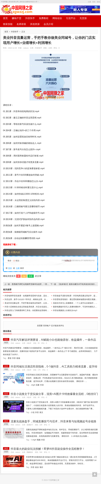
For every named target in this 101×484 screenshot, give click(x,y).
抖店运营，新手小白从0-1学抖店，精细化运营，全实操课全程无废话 (33, 299)
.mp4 (33, 385)
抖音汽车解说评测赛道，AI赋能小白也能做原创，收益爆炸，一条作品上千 (53, 341)
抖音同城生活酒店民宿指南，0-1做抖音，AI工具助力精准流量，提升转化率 (54, 368)
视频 (39, 439)
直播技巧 (30, 425)
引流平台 (70, 18)
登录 (93, 2)
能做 (18, 358)
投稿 (98, 2)
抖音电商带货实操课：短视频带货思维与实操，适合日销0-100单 (31, 295)
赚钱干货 (16, 18)
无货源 (83, 18)
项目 (41, 467)
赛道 (9, 358)
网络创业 (57, 18)
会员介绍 (48, 24)
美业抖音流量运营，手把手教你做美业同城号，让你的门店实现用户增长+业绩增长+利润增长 (42, 303)
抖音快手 (30, 18)
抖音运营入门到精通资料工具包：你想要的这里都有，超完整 (29, 310)
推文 (41, 412)
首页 (5, 18)
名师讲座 (21, 24)
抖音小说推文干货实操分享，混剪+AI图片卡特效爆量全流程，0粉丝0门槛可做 (54, 395)
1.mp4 (33, 439)
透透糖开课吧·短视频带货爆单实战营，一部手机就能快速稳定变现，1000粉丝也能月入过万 (49, 284)
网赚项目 (30, 452)
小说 (32, 412)
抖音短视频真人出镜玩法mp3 (65, 310)
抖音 (30, 276)
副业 (37, 467)
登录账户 (47, 325)
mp (24, 276)
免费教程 (43, 18)
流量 (37, 385)
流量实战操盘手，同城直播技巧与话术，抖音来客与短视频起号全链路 (53, 421)
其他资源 (35, 24)
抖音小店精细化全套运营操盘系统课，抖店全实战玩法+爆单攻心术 (32, 306)
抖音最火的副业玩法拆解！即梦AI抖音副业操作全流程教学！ (48, 449)
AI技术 (29, 343)
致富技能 (7, 24)
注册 (89, 2)
